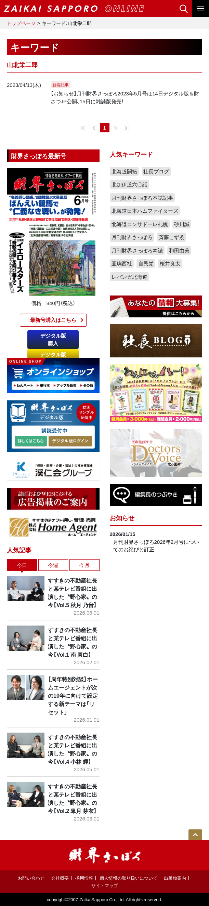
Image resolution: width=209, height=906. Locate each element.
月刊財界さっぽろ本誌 (137, 250)
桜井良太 (170, 263)
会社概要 (60, 878)
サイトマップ (104, 885)
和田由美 (179, 250)
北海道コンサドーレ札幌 (140, 224)
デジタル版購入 (53, 339)
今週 (53, 565)
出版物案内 (175, 878)
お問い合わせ (31, 878)
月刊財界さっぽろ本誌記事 (142, 197)
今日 (22, 565)
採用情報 (84, 878)
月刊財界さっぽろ (132, 237)
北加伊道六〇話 (129, 184)
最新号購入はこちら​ (53, 320)
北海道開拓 (124, 171)
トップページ (21, 22)
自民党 (146, 263)
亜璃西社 (122, 263)
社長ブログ (156, 171)
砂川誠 (182, 224)
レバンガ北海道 (129, 276)
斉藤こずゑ (171, 237)
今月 (84, 565)
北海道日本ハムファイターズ (145, 210)
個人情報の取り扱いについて (128, 878)
